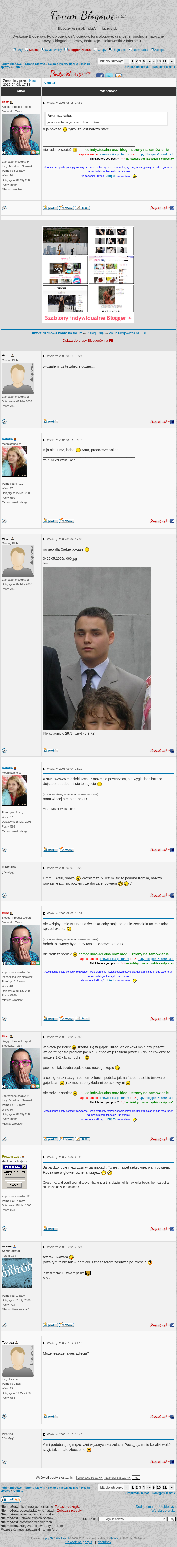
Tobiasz (8, 1342)
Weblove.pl (62, 1538)
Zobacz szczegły (67, 1507)
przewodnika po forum (114, 154)
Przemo (114, 1538)
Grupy (100, 50)
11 (165, 61)
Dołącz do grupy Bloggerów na (88, 340)
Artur (6, 355)
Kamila (7, 439)
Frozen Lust (11, 1156)
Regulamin (118, 50)
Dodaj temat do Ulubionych (156, 1507)
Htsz (5, 102)
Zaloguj (157, 50)
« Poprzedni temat (137, 66)
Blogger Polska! (78, 50)
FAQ (18, 50)
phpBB (49, 1538)
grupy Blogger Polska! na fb (155, 154)
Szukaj (32, 50)
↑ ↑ (78, 1542)
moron (7, 1246)
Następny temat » (164, 66)
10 (159, 61)
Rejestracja (138, 50)
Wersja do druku (164, 1510)
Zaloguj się (95, 333)
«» (149, 61)
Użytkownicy (51, 50)
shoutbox (104, 1542)
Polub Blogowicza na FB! (127, 333)
